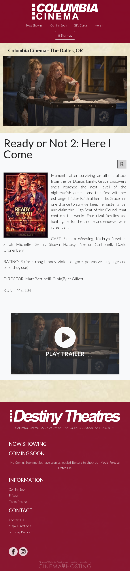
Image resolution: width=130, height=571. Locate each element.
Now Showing (34, 25)
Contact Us (16, 520)
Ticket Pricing (17, 501)
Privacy (14, 495)
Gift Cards (81, 25)
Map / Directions (20, 526)
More (98, 25)
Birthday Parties (19, 532)
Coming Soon (58, 25)
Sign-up (65, 35)
